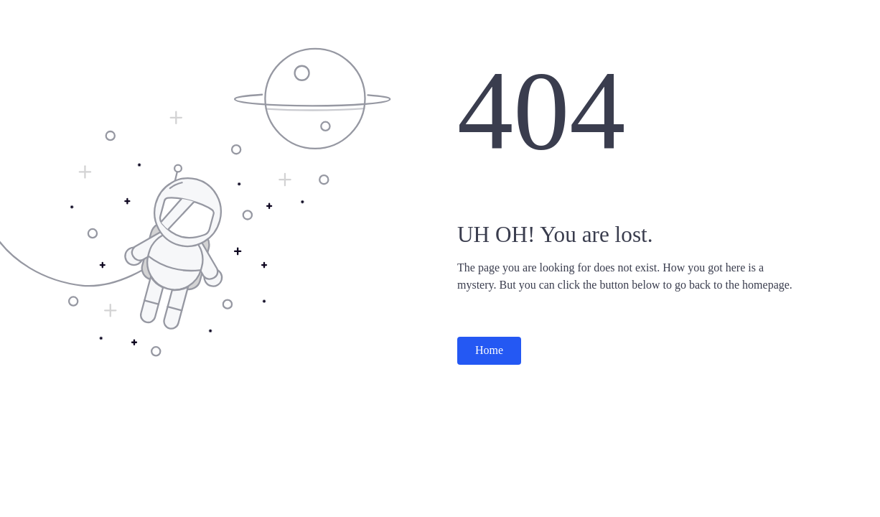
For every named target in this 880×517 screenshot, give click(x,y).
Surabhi (36, 14)
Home (489, 350)
